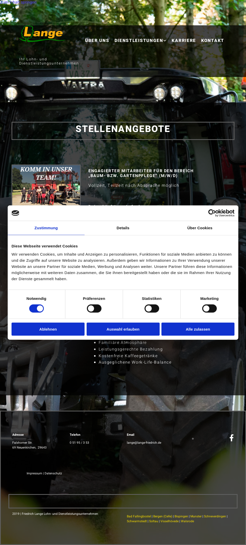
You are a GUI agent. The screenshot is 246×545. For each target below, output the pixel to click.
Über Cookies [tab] (199, 228)
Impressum (34, 473)
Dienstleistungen (139, 40)
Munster (196, 516)
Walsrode (187, 521)
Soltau (153, 521)
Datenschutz (53, 473)
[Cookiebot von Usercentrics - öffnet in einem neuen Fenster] (212, 213)
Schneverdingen (215, 516)
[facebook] (231, 438)
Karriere (184, 40)
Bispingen (181, 516)
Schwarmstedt (137, 521)
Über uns (97, 40)
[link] (140, 36)
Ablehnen (48, 329)
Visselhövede (169, 521)
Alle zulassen (198, 329)
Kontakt (212, 40)
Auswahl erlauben (123, 329)
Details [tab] (123, 228)
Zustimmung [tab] (46, 228)
